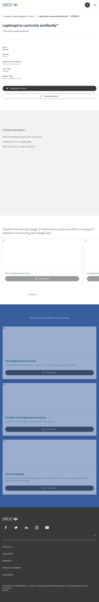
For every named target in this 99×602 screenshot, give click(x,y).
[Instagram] (37, 527)
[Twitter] (16, 527)
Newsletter (7, 561)
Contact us (7, 547)
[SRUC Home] (11, 4)
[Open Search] (87, 5)
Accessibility (8, 575)
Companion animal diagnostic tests (18, 16)
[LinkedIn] (26, 527)
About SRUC (8, 554)
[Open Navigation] (95, 5)
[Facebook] (6, 527)
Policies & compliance (12, 568)
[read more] (49, 96)
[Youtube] (47, 527)
